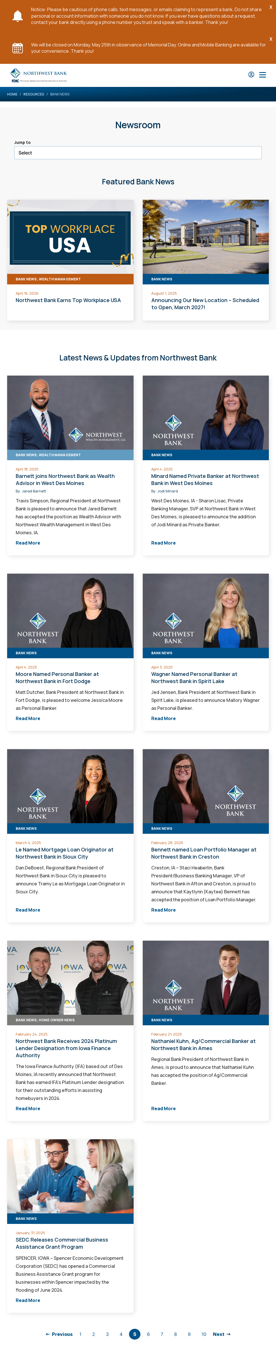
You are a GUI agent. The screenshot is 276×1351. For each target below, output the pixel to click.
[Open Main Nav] (262, 75)
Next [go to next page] (218, 1334)
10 (204, 1334)
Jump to (22, 142)
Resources (33, 94)
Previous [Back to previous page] (62, 1334)
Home (12, 94)
